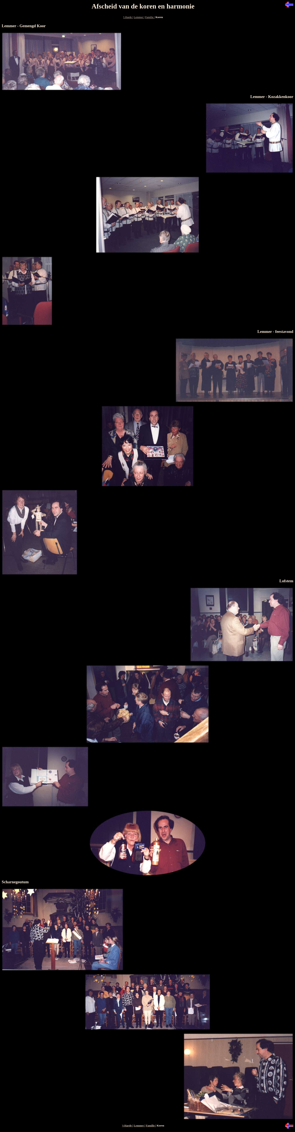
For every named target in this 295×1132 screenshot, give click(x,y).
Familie (149, 17)
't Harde (127, 17)
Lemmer (139, 17)
